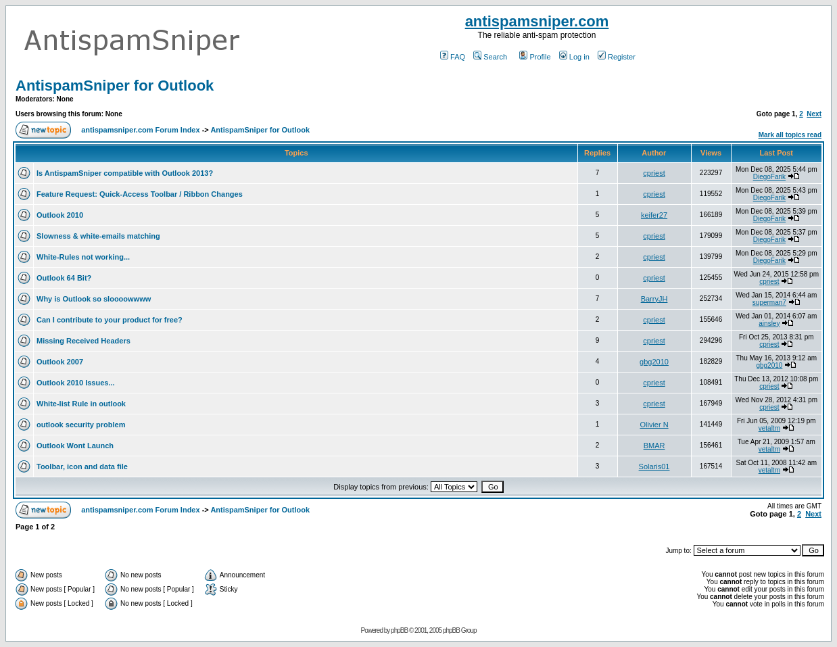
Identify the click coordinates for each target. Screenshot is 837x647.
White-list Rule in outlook (81, 404)
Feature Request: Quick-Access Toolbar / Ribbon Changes (140, 194)
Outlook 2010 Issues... (76, 383)
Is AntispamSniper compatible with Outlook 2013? (125, 173)
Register (617, 57)
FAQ (452, 57)
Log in (574, 57)
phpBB (399, 630)
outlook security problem (81, 425)
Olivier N (654, 425)
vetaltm (769, 428)
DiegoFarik (769, 177)
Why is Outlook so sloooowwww (94, 299)
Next (814, 114)
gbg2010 (654, 362)
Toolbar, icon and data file (82, 466)
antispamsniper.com (537, 21)
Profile (534, 57)
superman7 (769, 302)
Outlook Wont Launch (75, 445)
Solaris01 (654, 466)
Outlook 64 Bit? (64, 278)
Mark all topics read (790, 135)
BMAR (654, 445)
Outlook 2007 (60, 362)
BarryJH (654, 299)
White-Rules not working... (83, 257)
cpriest (654, 173)
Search (490, 57)
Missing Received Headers (83, 341)
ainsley (769, 323)
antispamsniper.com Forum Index (140, 130)
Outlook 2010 (60, 215)
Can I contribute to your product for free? (110, 320)
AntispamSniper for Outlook (115, 85)
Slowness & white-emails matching (98, 236)
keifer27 (654, 215)
